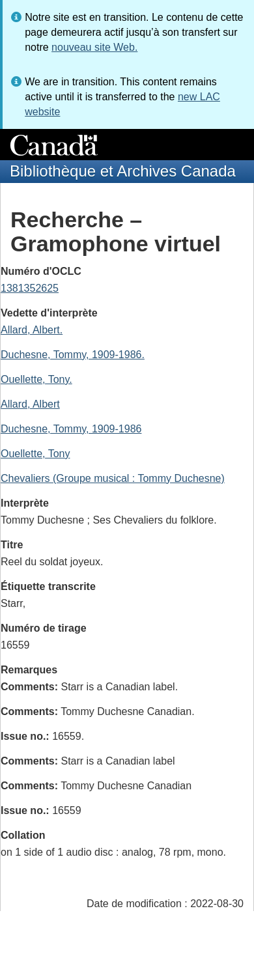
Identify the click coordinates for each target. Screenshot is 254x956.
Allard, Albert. (32, 329)
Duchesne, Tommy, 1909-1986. (73, 354)
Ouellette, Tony (35, 453)
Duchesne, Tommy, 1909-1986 (71, 428)
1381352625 (30, 288)
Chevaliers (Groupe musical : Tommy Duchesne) (113, 478)
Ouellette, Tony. (36, 379)
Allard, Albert (30, 404)
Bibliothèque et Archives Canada (123, 171)
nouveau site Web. (94, 47)
